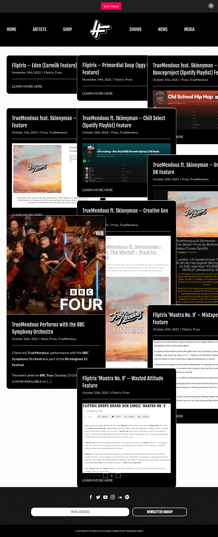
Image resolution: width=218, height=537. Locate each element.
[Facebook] (91, 497)
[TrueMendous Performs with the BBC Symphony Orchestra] (56, 265)
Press (58, 72)
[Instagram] (112, 497)
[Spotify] (127, 497)
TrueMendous (199, 79)
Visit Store (111, 6)
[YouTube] (105, 497)
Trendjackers (134, 531)
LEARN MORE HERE (27, 86)
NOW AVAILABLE (28, 381)
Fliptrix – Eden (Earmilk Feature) (44, 65)
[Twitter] (98, 497)
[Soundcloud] (120, 497)
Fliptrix (49, 72)
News (44, 339)
